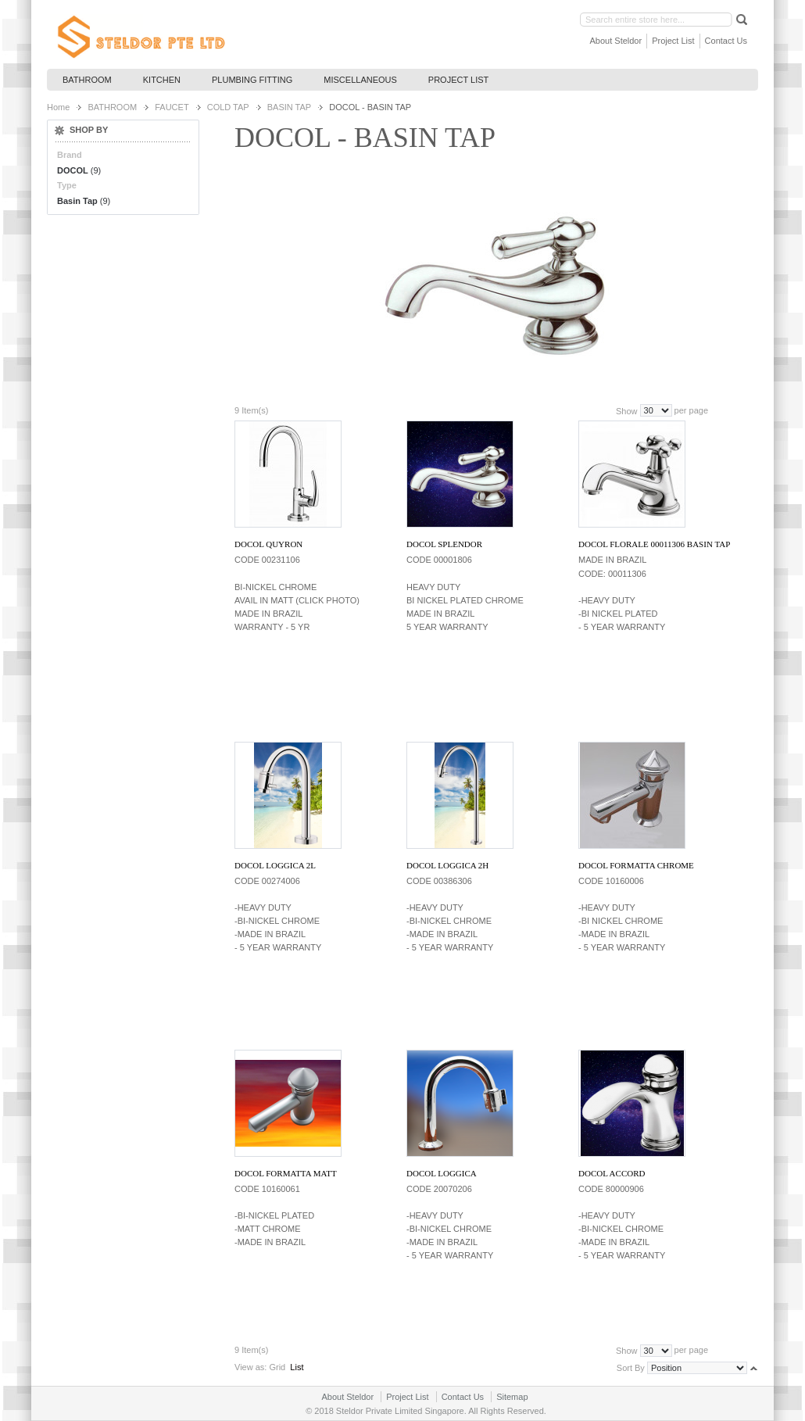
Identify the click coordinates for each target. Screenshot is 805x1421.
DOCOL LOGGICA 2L (275, 865)
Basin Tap (77, 201)
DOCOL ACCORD (611, 1173)
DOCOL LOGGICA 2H (447, 865)
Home (58, 107)
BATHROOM (112, 107)
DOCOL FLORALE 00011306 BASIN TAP (654, 544)
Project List (673, 40)
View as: (250, 1367)
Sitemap (512, 1396)
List (296, 1367)
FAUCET (171, 107)
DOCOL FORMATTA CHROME (636, 865)
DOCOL (72, 170)
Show (627, 410)
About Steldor (616, 40)
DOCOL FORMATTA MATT (285, 1173)
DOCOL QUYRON (268, 544)
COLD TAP (228, 107)
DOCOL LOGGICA (441, 1173)
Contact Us (726, 40)
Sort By (631, 1367)
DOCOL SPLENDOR (444, 544)
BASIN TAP (289, 107)
